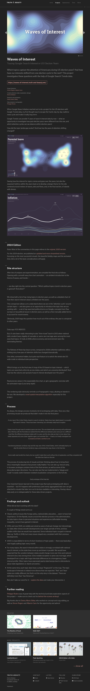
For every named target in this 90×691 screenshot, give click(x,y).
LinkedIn (36, 681)
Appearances (66, 2)
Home (51, 2)
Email (35, 678)
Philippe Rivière (11, 104)
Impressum (10, 686)
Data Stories (50, 678)
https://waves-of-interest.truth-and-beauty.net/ (27, 82)
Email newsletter (77, 681)
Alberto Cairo (18, 90)
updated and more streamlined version (50, 253)
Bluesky (62, 678)
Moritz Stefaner (11, 94)
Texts (73, 2)
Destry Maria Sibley (12, 99)
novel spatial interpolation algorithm (39, 394)
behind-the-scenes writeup (48, 596)
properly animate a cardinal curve (40, 438)
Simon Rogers (11, 90)
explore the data (37, 580)
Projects (57, 2)
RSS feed (75, 678)
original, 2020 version (58, 249)
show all (79, 666)
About (79, 2)
